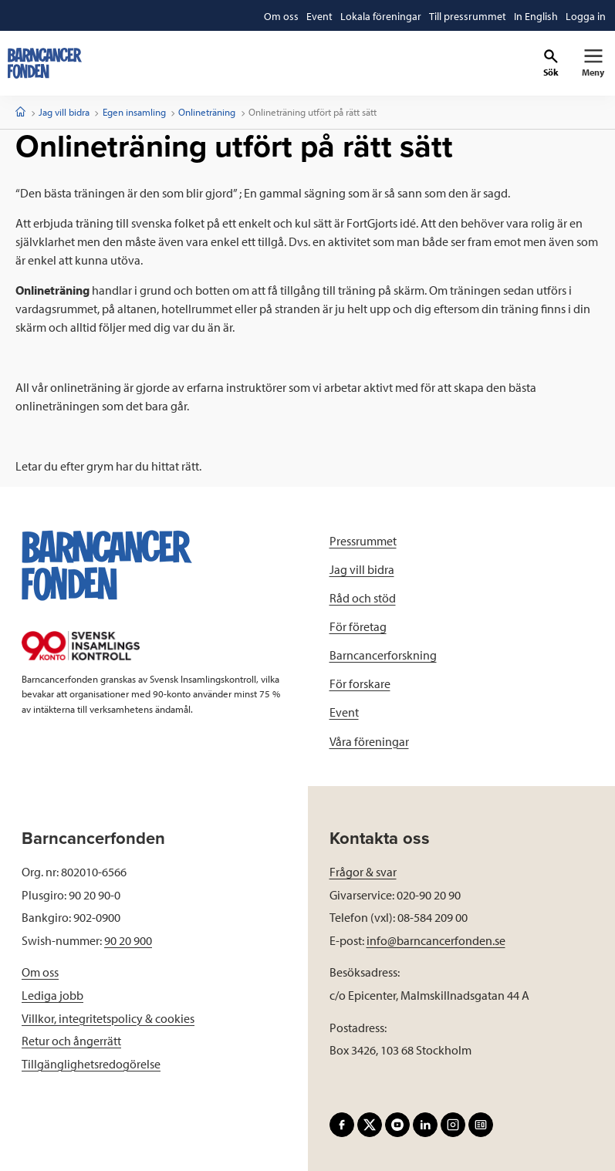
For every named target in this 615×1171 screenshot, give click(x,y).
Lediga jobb (52, 995)
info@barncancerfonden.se (436, 940)
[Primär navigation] (593, 63)
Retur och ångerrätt (71, 1040)
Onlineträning (206, 112)
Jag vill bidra (64, 112)
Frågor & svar (363, 871)
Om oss (40, 972)
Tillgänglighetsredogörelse (91, 1063)
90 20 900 (128, 940)
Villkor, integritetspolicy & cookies (108, 1018)
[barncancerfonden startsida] (44, 63)
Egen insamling (134, 112)
